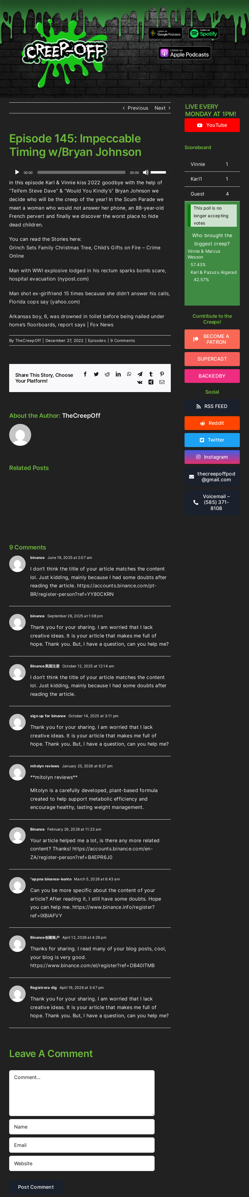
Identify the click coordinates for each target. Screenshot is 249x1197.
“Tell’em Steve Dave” (33, 191)
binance (37, 557)
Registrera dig (43, 987)
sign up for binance (48, 716)
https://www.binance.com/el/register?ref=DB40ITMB (92, 965)
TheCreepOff (28, 340)
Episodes (97, 340)
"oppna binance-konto (50, 879)
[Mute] (146, 172)
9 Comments (122, 340)
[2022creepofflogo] (64, 9)
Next (160, 108)
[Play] (17, 172)
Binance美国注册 (45, 666)
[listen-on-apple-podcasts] (184, 49)
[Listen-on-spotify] (204, 29)
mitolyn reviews (45, 766)
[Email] (82, 1145)
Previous (138, 108)
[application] (90, 172)
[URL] (82, 1163)
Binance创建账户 (45, 937)
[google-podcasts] (165, 29)
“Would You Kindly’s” (89, 191)
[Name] (82, 1126)
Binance (37, 829)
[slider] (81, 172)
